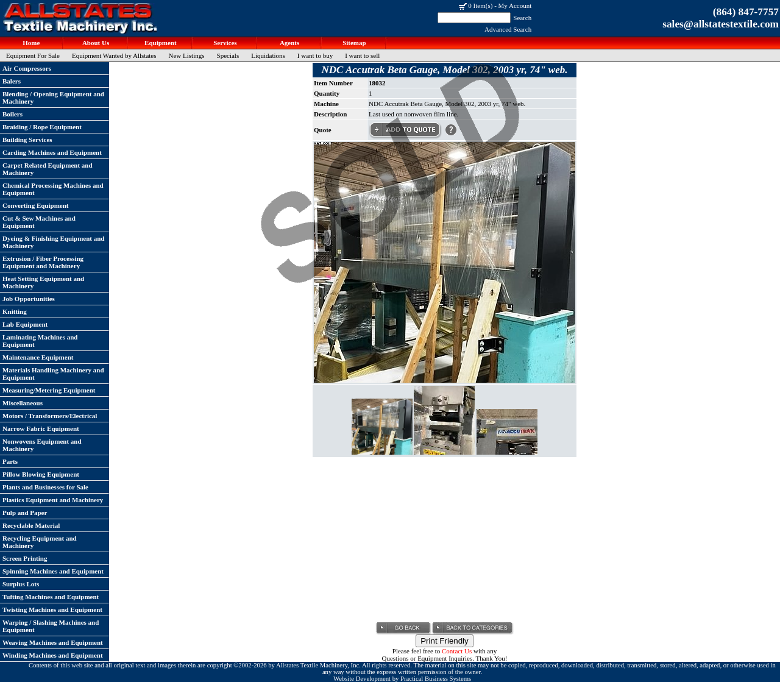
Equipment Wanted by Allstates (114, 55)
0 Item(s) (480, 5)
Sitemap (353, 42)
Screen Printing (24, 558)
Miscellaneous (22, 403)
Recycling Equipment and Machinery (39, 542)
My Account (515, 5)
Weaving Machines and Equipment (52, 642)
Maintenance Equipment (37, 357)
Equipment (159, 42)
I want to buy (315, 55)
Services (223, 42)
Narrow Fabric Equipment (40, 428)
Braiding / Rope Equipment (42, 126)
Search (522, 17)
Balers (11, 81)
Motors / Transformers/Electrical (49, 415)
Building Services (27, 139)
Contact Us (457, 651)
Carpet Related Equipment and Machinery (47, 169)
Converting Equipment (35, 205)
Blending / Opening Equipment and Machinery (53, 97)
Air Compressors (26, 68)
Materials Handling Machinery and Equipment (53, 373)
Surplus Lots (20, 584)
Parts (10, 461)
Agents (289, 42)
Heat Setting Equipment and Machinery (43, 282)
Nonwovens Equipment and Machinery (42, 445)
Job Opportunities (28, 298)
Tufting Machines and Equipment (50, 596)
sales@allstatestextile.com (720, 24)
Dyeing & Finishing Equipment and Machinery (53, 242)
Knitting (14, 311)
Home (30, 42)
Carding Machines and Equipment (52, 152)
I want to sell (362, 55)
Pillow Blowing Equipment (40, 474)
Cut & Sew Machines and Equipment (39, 222)
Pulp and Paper (24, 512)
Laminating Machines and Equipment (39, 340)
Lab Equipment (25, 324)
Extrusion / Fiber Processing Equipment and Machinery (42, 262)
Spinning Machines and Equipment (53, 571)
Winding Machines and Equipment (52, 655)
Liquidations (268, 55)
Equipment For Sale (33, 55)
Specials (228, 55)
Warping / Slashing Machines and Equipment (50, 626)
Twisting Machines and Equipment (52, 609)
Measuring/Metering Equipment (48, 390)
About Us (95, 42)
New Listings (187, 55)
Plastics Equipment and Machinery (52, 499)
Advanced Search (507, 29)
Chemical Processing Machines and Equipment (53, 189)
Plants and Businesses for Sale (45, 487)
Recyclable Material (31, 525)
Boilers (12, 114)
